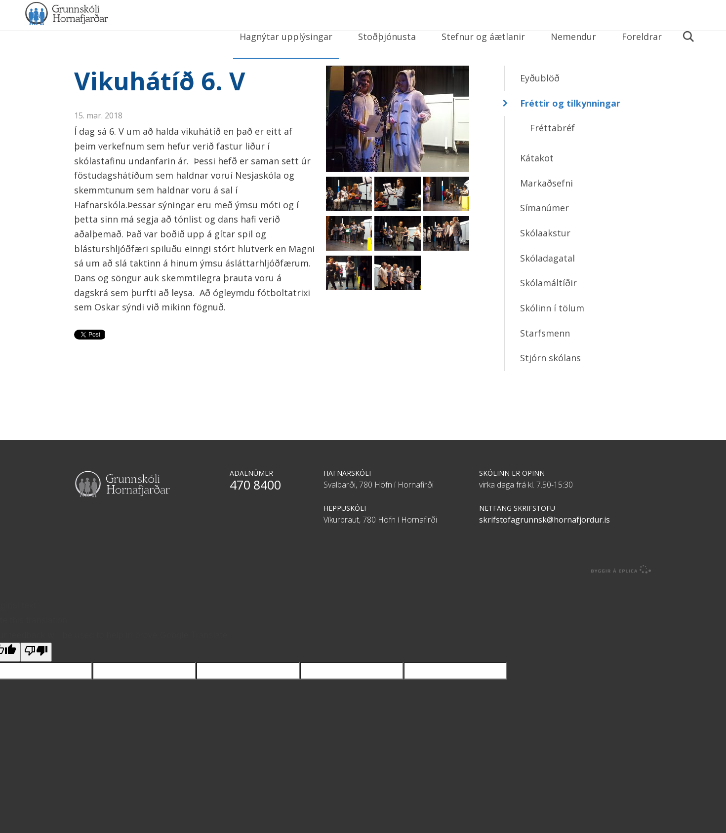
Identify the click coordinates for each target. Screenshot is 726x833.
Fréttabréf (552, 156)
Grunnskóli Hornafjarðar (121, 34)
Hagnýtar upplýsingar (286, 36)
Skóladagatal (547, 286)
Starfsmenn (545, 361)
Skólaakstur (545, 261)
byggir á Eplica (621, 597)
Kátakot (537, 186)
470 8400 (255, 512)
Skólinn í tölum (552, 336)
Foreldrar (642, 36)
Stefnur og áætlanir (483, 36)
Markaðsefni (546, 211)
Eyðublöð (540, 106)
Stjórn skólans (550, 386)
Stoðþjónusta (387, 36)
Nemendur (573, 36)
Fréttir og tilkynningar (570, 131)
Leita (688, 43)
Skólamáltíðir (548, 311)
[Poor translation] (36, 680)
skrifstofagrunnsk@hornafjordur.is (544, 547)
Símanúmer (544, 236)
